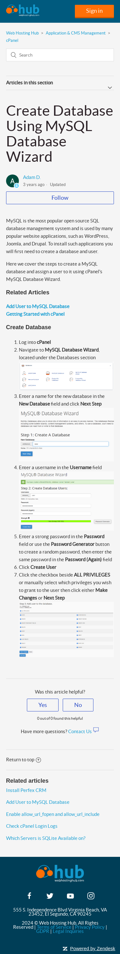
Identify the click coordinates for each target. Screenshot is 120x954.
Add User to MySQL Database (37, 306)
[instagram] (91, 898)
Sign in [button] (94, 10)
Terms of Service (54, 927)
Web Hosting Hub (22, 33)
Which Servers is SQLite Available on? (45, 838)
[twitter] (50, 898)
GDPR (42, 931)
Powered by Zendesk (92, 948)
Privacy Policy (90, 927)
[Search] (60, 55)
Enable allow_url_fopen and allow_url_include (53, 814)
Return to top (23, 759)
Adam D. (32, 177)
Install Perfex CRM (26, 790)
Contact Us (83, 731)
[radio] (43, 705)
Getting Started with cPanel (35, 314)
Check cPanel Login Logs (32, 826)
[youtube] (70, 898)
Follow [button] (60, 197)
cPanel (12, 40)
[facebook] (29, 898)
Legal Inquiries (68, 931)
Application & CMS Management (76, 33)
